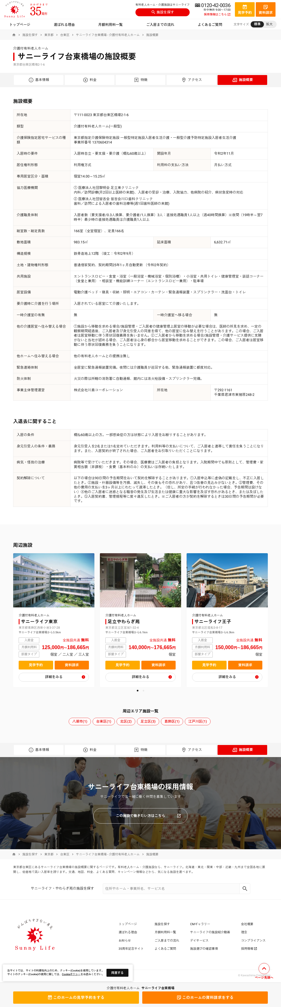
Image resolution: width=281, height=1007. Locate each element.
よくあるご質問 (210, 25)
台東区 (64, 35)
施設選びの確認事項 (204, 948)
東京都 (49, 35)
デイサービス (199, 940)
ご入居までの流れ (160, 25)
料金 (90, 80)
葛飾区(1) (172, 721)
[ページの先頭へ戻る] (264, 971)
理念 (244, 932)
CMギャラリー (200, 924)
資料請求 (72, 665)
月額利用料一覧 (110, 25)
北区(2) (126, 721)
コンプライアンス (253, 940)
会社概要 (247, 924)
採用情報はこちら (217, 14)
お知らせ (125, 940)
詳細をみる (54, 677)
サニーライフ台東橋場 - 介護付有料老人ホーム (108, 35)
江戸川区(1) (197, 721)
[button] (137, 690)
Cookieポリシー (71, 974)
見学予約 (36, 665)
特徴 (141, 80)
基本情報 (38, 80)
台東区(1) (103, 721)
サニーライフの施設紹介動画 (210, 932)
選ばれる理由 (64, 25)
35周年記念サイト (131, 948)
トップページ (19, 25)
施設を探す (162, 12)
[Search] (245, 888)
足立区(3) (148, 721)
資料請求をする (205, 997)
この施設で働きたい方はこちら (148, 816)
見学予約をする (75, 997)
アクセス (191, 80)
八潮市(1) (79, 721)
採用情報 (249, 948)
